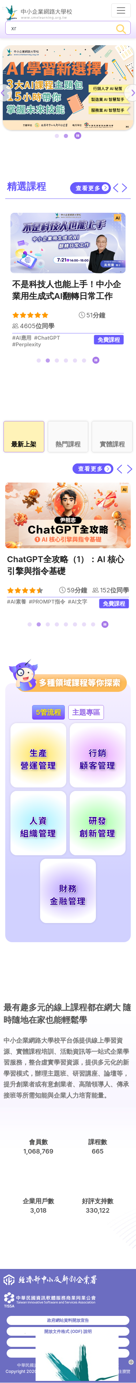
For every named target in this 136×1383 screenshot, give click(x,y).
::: (4, 8)
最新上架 (23, 444)
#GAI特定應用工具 (34, 338)
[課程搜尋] (59, 28)
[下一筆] (130, 468)
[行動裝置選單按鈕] (121, 10)
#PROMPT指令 (47, 602)
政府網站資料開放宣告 (68, 1320)
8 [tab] (94, 625)
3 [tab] (58, 361)
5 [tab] (76, 361)
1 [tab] (58, 137)
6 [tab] (85, 361)
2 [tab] (67, 137)
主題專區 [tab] (86, 712)
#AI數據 (21, 344)
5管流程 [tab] (48, 712)
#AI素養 (16, 602)
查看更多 (88, 188)
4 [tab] (67, 361)
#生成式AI (80, 602)
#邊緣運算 (71, 338)
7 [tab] (85, 625)
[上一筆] (119, 468)
